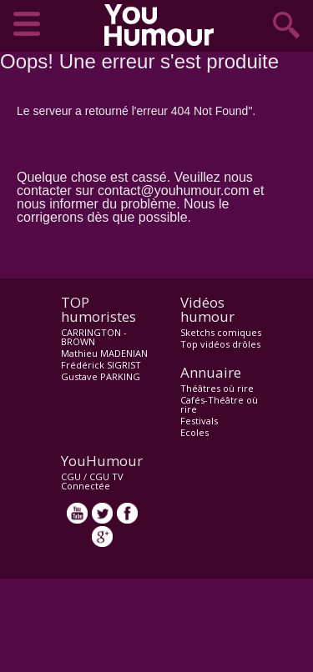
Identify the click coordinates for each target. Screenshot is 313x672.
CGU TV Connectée (92, 481)
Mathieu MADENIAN (104, 353)
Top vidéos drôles (220, 344)
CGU (71, 476)
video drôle (162, 25)
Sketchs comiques (220, 332)
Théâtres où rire (217, 388)
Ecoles (194, 432)
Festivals (199, 420)
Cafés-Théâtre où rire (219, 404)
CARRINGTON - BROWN (94, 337)
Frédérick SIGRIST (101, 365)
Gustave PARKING (100, 376)
